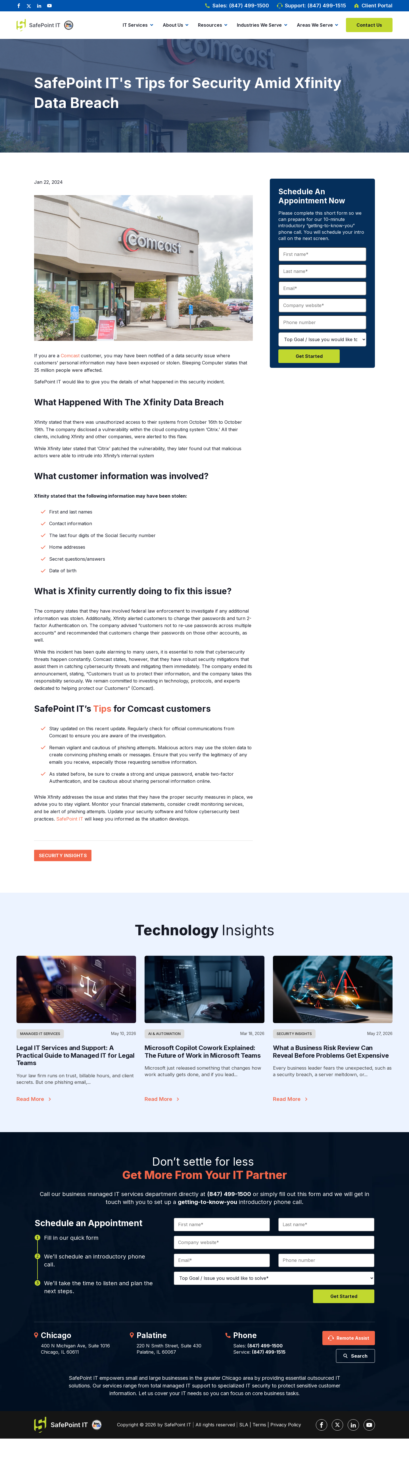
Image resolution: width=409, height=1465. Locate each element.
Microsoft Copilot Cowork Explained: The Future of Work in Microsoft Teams (203, 1051)
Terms (259, 1425)
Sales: (258, 1346)
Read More (30, 1099)
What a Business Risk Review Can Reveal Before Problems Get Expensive (331, 1051)
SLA (243, 1425)
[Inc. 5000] (67, 25)
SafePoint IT (69, 819)
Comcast (70, 355)
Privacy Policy (285, 1425)
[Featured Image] (76, 989)
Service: (259, 1352)
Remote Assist (353, 1338)
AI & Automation (164, 1033)
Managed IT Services (40, 1033)
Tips (102, 709)
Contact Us (369, 25)
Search (359, 1356)
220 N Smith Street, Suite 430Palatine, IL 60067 (169, 1349)
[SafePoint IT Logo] (68, 1425)
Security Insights (63, 855)
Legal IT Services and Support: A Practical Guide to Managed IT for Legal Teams (75, 1055)
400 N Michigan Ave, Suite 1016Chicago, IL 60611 (75, 1349)
